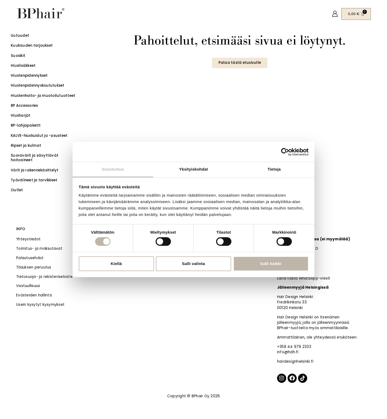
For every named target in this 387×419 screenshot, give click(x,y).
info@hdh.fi (288, 352)
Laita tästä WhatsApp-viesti (303, 278)
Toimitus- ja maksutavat (39, 248)
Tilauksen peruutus (33, 267)
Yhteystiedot (28, 239)
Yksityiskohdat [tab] (193, 169)
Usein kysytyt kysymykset (40, 304)
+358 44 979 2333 (294, 346)
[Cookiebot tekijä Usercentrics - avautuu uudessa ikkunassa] (285, 152)
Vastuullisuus (28, 285)
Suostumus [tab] (113, 169)
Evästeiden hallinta (34, 295)
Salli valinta (193, 263)
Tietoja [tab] (274, 169)
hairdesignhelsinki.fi (295, 361)
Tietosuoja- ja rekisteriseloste (44, 276)
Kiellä (116, 263)
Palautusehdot (30, 257)
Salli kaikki (271, 263)
